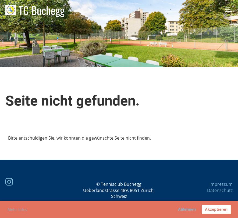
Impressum (221, 184)
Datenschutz (220, 190)
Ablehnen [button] (187, 209)
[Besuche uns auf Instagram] (9, 181)
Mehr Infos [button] (17, 209)
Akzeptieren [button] (216, 209)
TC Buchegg (42, 10)
